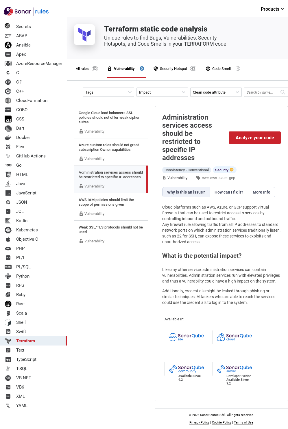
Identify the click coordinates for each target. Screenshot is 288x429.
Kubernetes (21, 229)
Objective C (21, 239)
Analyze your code (255, 137)
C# (13, 82)
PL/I (14, 257)
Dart (14, 128)
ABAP (16, 35)
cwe (205, 178)
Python (17, 276)
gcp (232, 178)
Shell (15, 322)
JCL (14, 211)
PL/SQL (18, 266)
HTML (16, 174)
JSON (16, 202)
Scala (16, 313)
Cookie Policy (221, 422)
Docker (17, 137)
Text (14, 350)
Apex (15, 54)
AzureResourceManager (33, 63)
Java (15, 183)
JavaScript (20, 193)
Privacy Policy (199, 422)
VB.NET (18, 377)
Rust (15, 303)
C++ (14, 91)
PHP (15, 248)
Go (13, 165)
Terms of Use (243, 422)
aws (213, 178)
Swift (15, 331)
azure (223, 178)
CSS (14, 119)
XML (15, 396)
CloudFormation (26, 100)
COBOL (17, 109)
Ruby (15, 294)
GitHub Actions (25, 156)
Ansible (18, 45)
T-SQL (16, 368)
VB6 (14, 387)
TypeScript (20, 359)
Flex (14, 146)
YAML (16, 405)
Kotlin (16, 220)
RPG (14, 285)
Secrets (18, 26)
